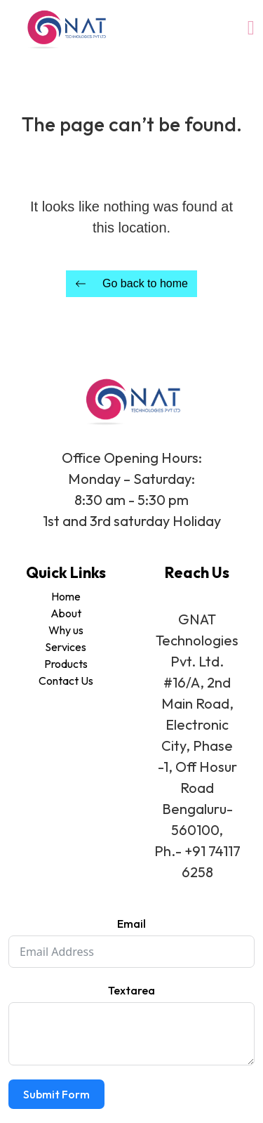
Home (66, 596)
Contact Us (66, 681)
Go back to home (131, 283)
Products (66, 664)
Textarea (131, 990)
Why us (65, 630)
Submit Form (56, 1094)
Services (65, 647)
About (65, 613)
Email (131, 924)
